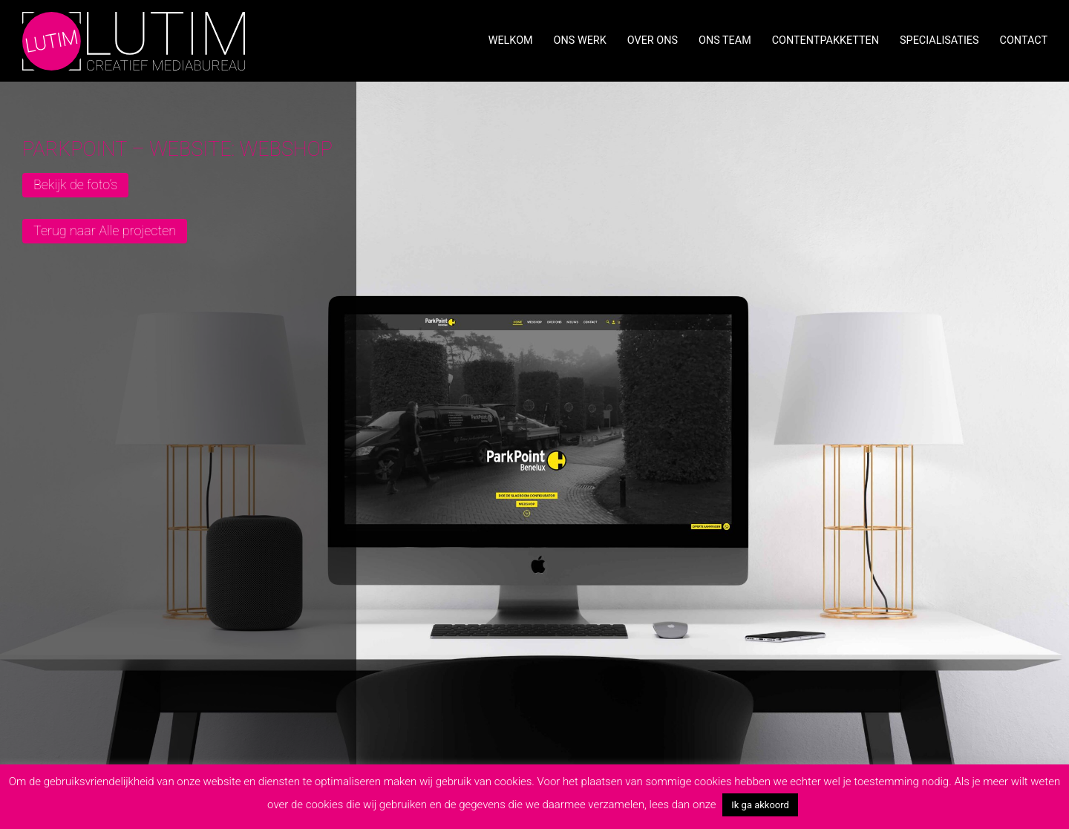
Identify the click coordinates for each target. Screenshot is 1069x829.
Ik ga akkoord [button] (760, 804)
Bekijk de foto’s (75, 184)
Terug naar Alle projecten (104, 230)
